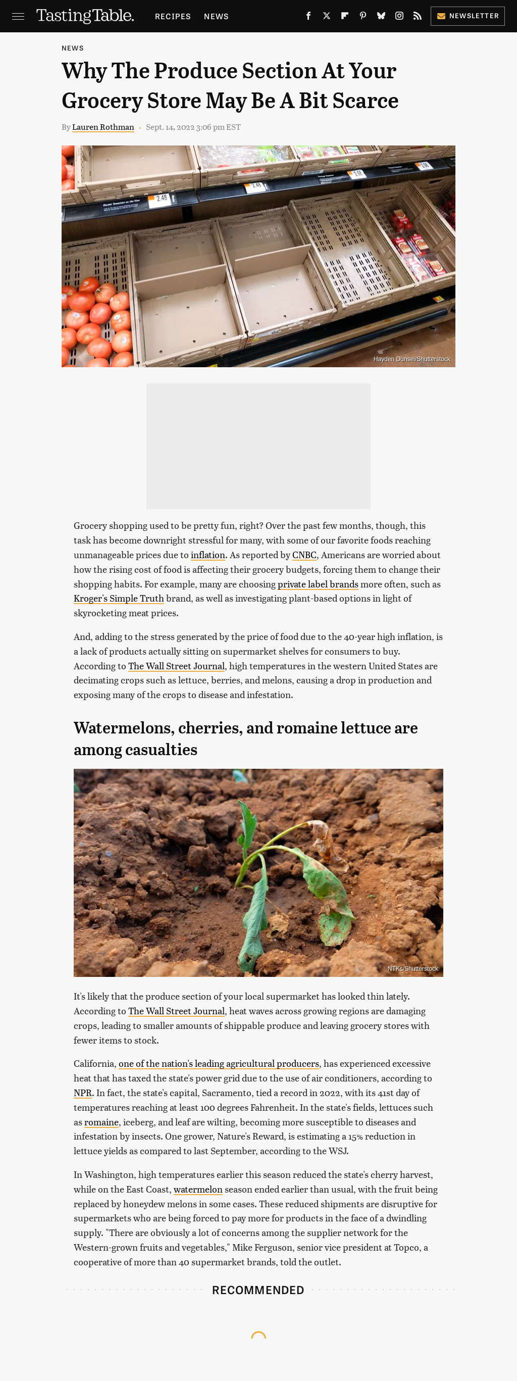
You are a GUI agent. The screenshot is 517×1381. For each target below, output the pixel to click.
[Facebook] (308, 17)
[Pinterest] (363, 17)
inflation (208, 554)
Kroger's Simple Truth (119, 597)
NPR (83, 1092)
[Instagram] (399, 17)
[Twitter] (327, 17)
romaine (101, 1121)
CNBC (304, 554)
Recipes (173, 16)
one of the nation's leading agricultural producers (219, 1063)
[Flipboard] (345, 17)
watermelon (198, 1188)
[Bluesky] (381, 17)
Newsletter (467, 15)
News (216, 16)
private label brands (318, 583)
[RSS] (417, 17)
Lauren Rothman (103, 126)
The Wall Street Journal (176, 665)
